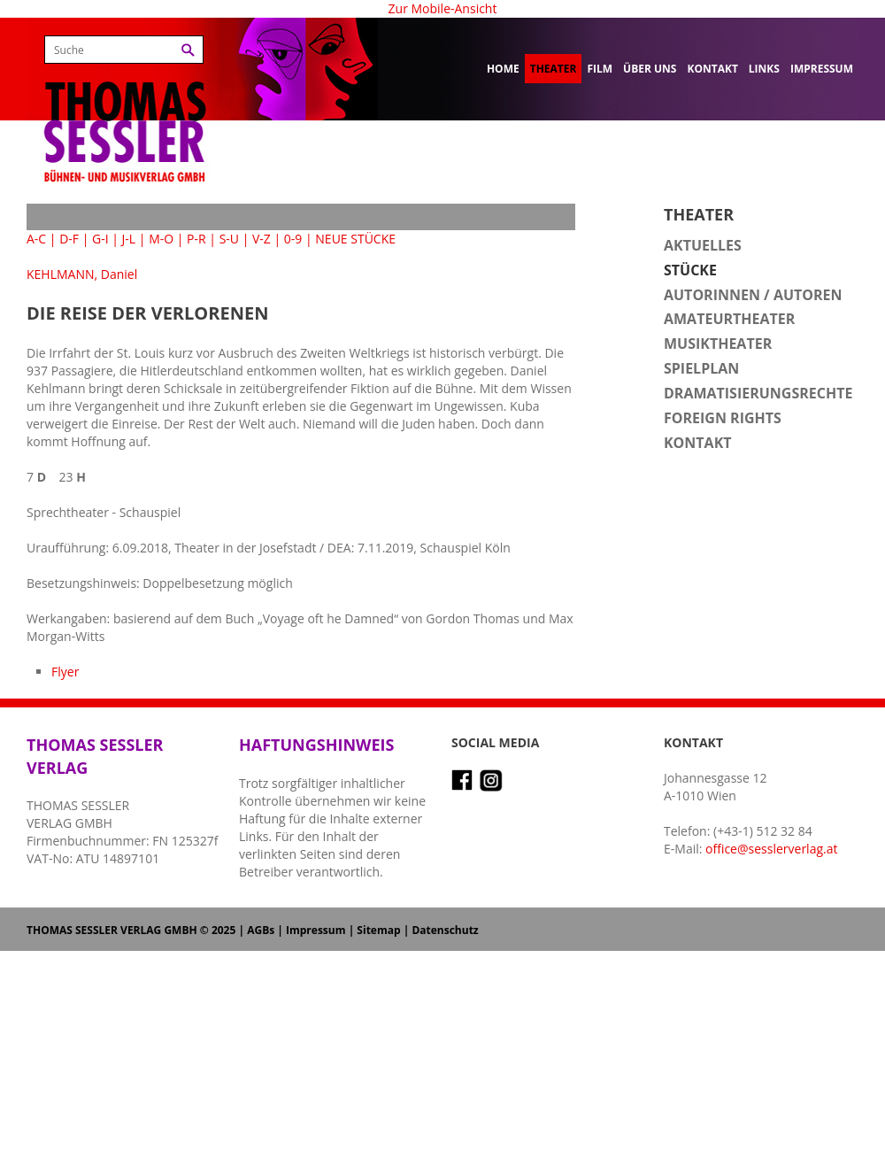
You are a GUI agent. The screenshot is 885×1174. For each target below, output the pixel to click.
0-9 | (298, 238)
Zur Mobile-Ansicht (443, 8)
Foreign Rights (722, 418)
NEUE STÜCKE (355, 238)
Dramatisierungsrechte (758, 393)
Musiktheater (718, 343)
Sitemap (378, 930)
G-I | (105, 238)
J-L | (134, 238)
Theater (553, 68)
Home (503, 68)
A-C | (42, 238)
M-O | (166, 238)
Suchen (188, 50)
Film (599, 68)
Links (764, 68)
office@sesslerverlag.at (771, 848)
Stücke (690, 270)
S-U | (234, 238)
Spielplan (701, 368)
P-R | (201, 238)
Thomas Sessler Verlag (124, 106)
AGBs (260, 930)
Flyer (65, 671)
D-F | (73, 238)
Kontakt (712, 68)
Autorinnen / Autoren (753, 295)
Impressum (821, 68)
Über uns (649, 68)
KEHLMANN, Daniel (82, 274)
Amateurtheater (729, 318)
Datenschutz (445, 930)
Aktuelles (703, 245)
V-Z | (266, 238)
